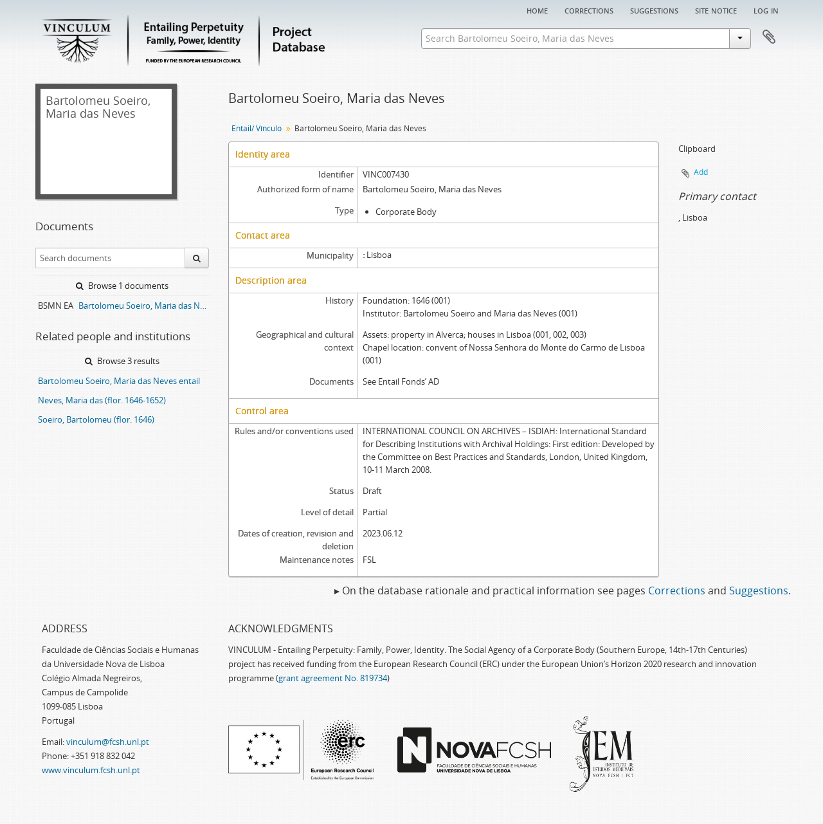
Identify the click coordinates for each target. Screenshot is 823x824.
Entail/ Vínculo (256, 128)
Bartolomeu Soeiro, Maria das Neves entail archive (143, 305)
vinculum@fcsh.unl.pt (107, 741)
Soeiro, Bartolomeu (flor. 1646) (96, 419)
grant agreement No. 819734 (332, 678)
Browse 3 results (122, 361)
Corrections (589, 10)
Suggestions (654, 10)
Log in (766, 10)
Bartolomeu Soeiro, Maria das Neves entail (119, 381)
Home (537, 10)
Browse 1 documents (122, 285)
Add (701, 172)
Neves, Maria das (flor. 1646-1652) (102, 400)
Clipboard (769, 37)
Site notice (716, 10)
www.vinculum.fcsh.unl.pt (91, 770)
